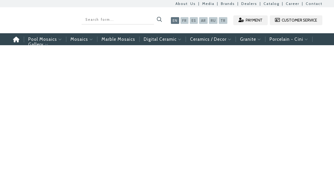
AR (203, 20)
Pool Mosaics (45, 39)
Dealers (249, 3)
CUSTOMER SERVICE (296, 20)
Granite (250, 39)
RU (213, 20)
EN (175, 20)
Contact (314, 3)
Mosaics (81, 39)
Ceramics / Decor (210, 39)
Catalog (271, 3)
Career (292, 3)
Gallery (38, 44)
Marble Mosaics (118, 39)
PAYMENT (250, 20)
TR (223, 20)
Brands (228, 3)
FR (184, 20)
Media (208, 3)
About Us (186, 3)
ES (194, 20)
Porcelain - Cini (289, 39)
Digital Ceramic (162, 39)
